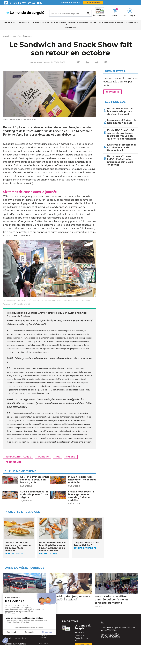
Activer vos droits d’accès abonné (19, 635)
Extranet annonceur (70, 2)
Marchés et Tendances (66, 23)
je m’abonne (93, 2)
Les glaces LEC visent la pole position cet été (121, 121)
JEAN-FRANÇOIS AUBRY (39, 62)
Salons (75, 457)
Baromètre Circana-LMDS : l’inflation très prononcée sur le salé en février (120, 160)
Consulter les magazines (15, 641)
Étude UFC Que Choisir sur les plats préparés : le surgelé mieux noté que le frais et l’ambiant (122, 134)
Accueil (6, 36)
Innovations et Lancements (16, 23)
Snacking (46, 457)
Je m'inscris (113, 92)
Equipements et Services (90, 23)
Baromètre (109, 23)
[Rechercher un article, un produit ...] (70, 14)
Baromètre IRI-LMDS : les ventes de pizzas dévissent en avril (120, 111)
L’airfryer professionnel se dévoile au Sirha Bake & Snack (121, 147)
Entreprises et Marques (42, 23)
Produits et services (126, 23)
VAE (61, 457)
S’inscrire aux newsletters (26, 3)
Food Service (14, 462)
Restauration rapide (19, 457)
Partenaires (70, 28)
